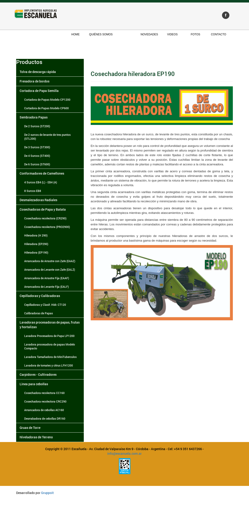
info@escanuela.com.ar (124, 453)
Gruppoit (47, 493)
